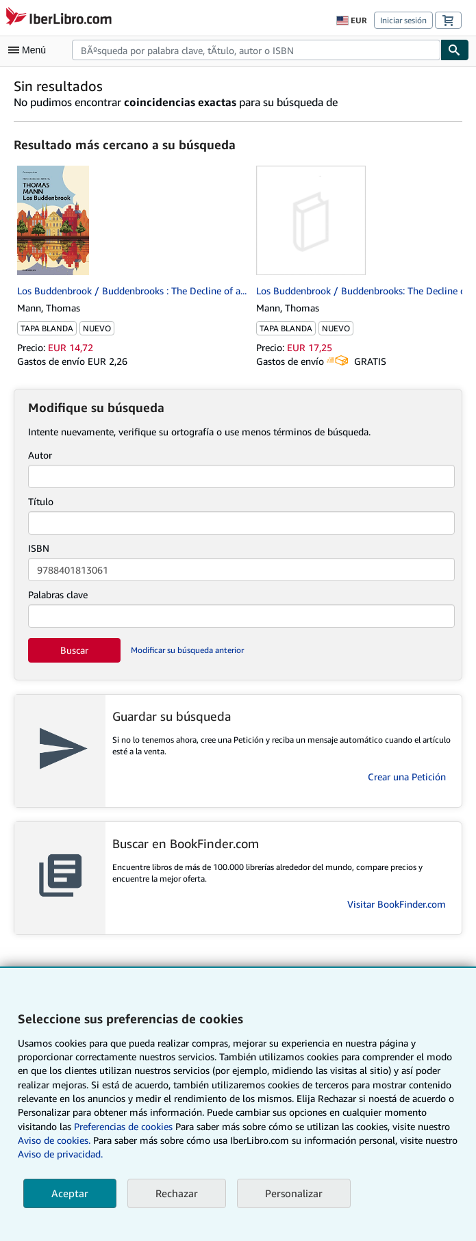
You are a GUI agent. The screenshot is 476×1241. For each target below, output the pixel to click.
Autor (40, 455)
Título (40, 501)
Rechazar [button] (176, 1193)
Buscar (74, 650)
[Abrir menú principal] (30, 50)
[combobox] (256, 50)
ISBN (38, 548)
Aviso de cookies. (54, 1140)
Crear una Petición (407, 776)
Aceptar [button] (69, 1193)
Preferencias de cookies (123, 1126)
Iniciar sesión (403, 20)
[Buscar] (454, 50)
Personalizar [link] (294, 1193)
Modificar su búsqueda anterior (187, 650)
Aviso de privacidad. (60, 1154)
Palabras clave (58, 594)
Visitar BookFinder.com (396, 904)
